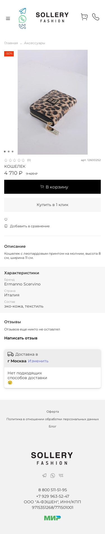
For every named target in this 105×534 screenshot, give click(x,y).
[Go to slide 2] (8, 151)
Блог (52, 426)
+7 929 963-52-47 (52, 496)
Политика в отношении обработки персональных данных (52, 419)
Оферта (52, 412)
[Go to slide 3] (12, 151)
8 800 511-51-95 (52, 490)
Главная (11, 43)
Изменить (38, 360)
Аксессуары (34, 43)
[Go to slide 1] (4, 151)
